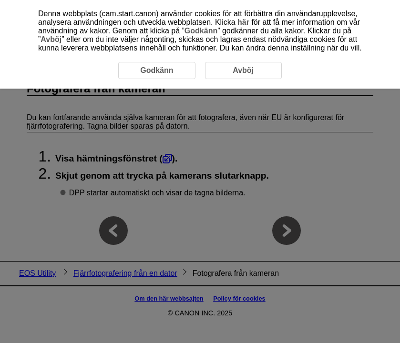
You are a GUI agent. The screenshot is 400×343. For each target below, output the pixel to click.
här (243, 22)
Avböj (51, 39)
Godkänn (201, 31)
